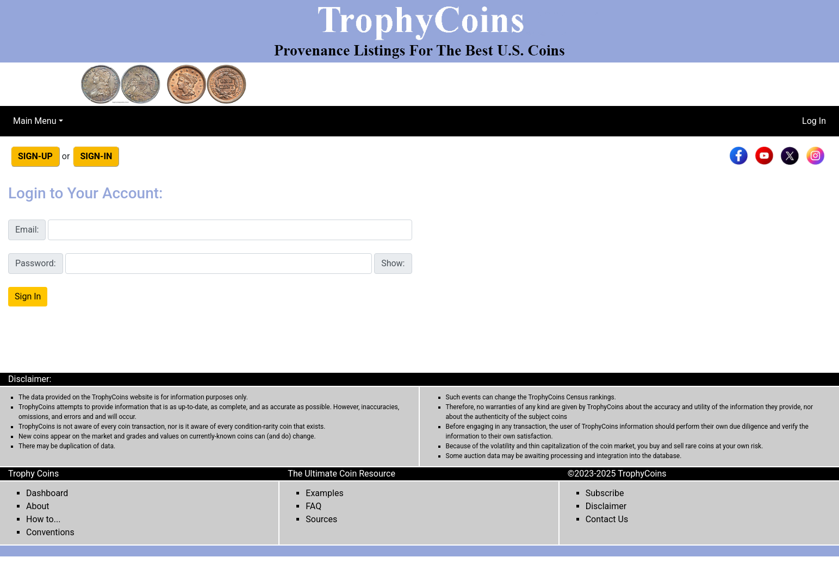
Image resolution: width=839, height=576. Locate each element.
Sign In (28, 296)
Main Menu (34, 121)
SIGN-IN (96, 156)
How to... (43, 519)
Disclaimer (606, 506)
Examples (324, 493)
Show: (393, 263)
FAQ (313, 506)
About (37, 506)
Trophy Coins (33, 473)
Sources (321, 519)
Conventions (50, 532)
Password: (35, 263)
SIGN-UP (35, 156)
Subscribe (605, 493)
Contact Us (607, 519)
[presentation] (90, 341)
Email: (27, 229)
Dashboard (47, 493)
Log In (814, 121)
